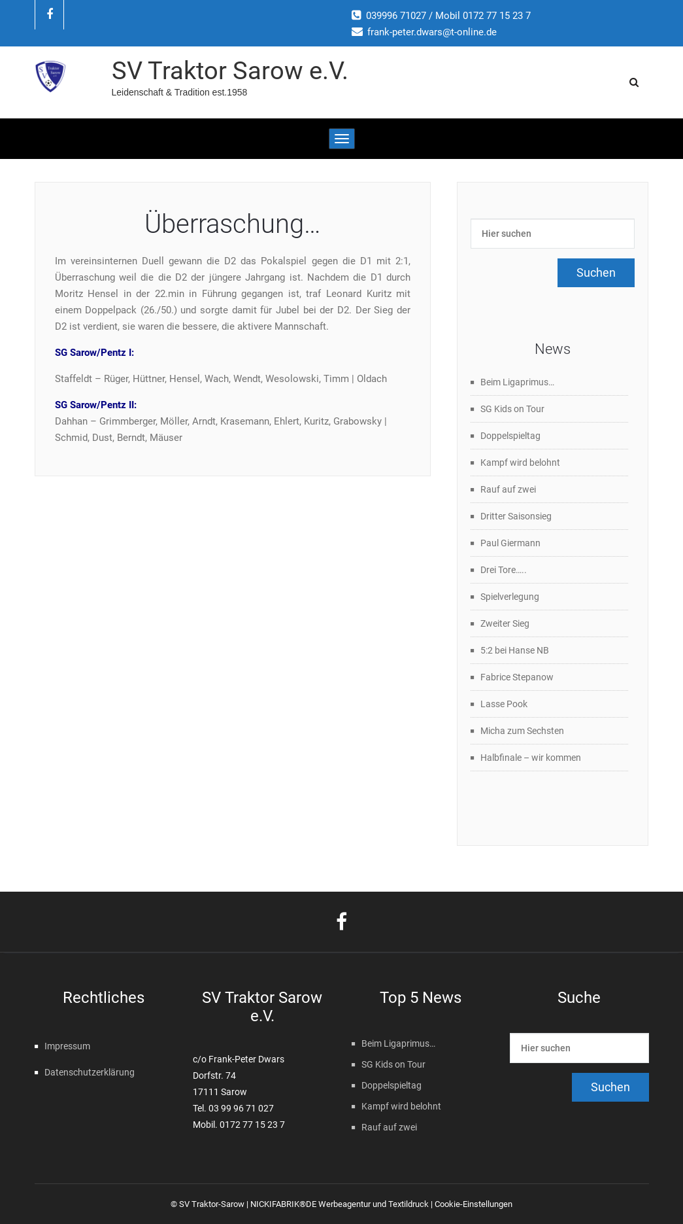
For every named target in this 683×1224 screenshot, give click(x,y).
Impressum (67, 1046)
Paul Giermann (510, 543)
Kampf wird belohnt (520, 462)
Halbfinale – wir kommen (530, 757)
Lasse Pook (503, 704)
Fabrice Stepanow (517, 677)
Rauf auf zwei (508, 489)
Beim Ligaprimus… (517, 382)
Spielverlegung (509, 596)
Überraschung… (232, 224)
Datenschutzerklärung (89, 1072)
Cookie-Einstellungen (473, 1204)
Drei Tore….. (503, 570)
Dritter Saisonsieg (516, 516)
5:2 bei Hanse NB (514, 650)
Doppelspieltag (510, 435)
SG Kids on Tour (512, 409)
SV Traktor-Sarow (211, 1204)
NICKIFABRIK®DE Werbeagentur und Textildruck (339, 1204)
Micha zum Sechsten (522, 731)
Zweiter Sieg (504, 623)
